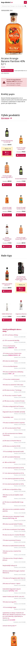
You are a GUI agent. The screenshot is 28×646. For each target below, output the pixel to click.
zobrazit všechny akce (9, 625)
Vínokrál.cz (16, 622)
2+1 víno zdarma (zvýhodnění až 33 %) (13, 468)
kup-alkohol (7, 2)
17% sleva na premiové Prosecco (12, 540)
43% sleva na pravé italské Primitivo (13, 524)
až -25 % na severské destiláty (11, 340)
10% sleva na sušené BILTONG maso (13, 385)
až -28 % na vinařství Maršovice (11, 457)
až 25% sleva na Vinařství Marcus (12, 440)
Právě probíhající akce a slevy (12, 330)
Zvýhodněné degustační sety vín (12, 589)
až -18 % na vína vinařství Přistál (12, 428)
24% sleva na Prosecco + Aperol (11, 583)
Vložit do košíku (7, 70)
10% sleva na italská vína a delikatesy (13, 372)
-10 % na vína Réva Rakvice (10, 366)
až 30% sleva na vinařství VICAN (11, 446)
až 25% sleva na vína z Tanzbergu (12, 390)
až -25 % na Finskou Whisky (10, 335)
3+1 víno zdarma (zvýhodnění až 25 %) (13, 473)
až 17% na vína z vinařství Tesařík (12, 395)
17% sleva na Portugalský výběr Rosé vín (14, 578)
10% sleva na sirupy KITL (10, 602)
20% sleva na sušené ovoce (10, 361)
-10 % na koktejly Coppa (9, 607)
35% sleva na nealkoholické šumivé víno (14, 545)
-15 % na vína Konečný (9, 346)
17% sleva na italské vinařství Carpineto (14, 422)
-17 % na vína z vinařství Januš (11, 379)
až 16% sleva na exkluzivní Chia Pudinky (14, 529)
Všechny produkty (5, 10)
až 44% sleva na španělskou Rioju (12, 489)
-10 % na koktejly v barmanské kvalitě (13, 451)
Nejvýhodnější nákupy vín (10, 565)
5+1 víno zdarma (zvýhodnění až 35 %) (13, 478)
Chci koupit (7, 153)
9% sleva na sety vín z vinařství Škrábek (14, 535)
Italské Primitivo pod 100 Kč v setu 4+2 (13, 596)
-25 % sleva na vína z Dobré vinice (12, 353)
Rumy (11, 10)
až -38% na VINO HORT (9, 462)
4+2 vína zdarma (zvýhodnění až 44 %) (13, 484)
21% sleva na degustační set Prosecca (13, 406)
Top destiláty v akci (8, 417)
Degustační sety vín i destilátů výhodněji (14, 412)
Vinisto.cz (16, 337)
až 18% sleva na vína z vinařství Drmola (13, 401)
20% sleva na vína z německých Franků (13, 516)
